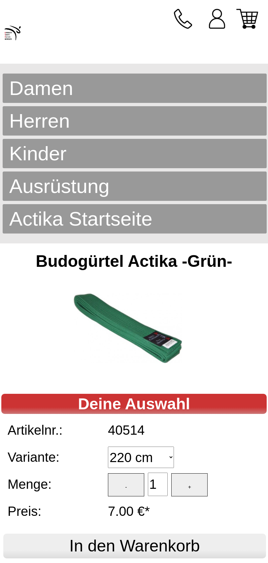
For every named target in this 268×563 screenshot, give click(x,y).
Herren (39, 121)
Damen (41, 88)
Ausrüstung (59, 186)
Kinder (37, 153)
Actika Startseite (80, 219)
